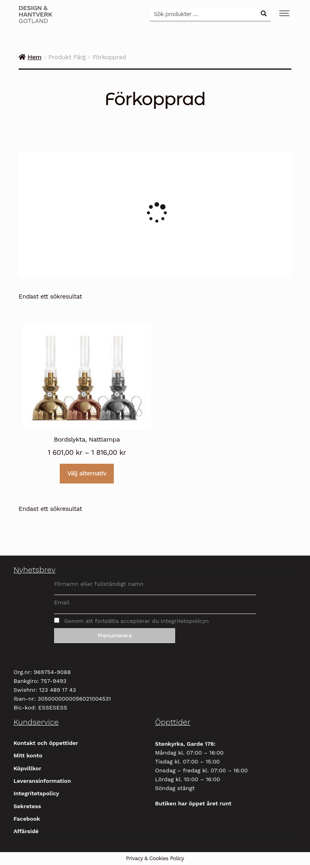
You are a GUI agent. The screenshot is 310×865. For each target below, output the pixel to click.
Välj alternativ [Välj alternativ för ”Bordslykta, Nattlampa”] (87, 473)
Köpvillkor (27, 768)
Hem (34, 57)
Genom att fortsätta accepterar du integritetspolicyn (131, 621)
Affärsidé (25, 831)
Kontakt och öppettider (45, 743)
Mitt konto (27, 755)
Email (61, 602)
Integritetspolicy (36, 793)
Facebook (26, 818)
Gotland (35, 14)
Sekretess (27, 806)
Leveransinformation (42, 781)
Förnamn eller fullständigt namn (99, 584)
